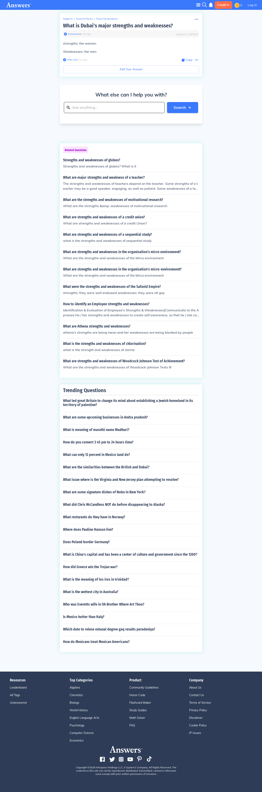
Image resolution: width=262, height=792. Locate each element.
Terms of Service (200, 702)
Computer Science (82, 733)
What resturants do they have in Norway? (94, 517)
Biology (74, 702)
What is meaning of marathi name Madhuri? (96, 429)
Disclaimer (196, 718)
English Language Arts (84, 718)
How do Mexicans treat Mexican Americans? (96, 641)
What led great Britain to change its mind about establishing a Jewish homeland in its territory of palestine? (128, 402)
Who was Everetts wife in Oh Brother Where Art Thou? (103, 604)
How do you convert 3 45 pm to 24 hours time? (98, 442)
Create (223, 5)
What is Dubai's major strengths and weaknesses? (118, 25)
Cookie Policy (198, 725)
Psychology (77, 725)
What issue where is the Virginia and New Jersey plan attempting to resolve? (121, 479)
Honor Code (137, 695)
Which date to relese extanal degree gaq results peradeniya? (109, 629)
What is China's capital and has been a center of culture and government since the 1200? (130, 554)
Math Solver (137, 718)
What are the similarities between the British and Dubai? (106, 467)
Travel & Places (84, 18)
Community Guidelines (144, 687)
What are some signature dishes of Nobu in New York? (104, 492)
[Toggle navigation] (198, 4)
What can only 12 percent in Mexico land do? (96, 454)
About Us (195, 687)
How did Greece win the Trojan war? (90, 567)
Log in (252, 5)
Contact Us (196, 695)
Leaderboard (18, 687)
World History (79, 710)
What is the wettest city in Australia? (90, 592)
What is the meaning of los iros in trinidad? (96, 579)
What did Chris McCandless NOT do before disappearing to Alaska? (114, 504)
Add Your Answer (131, 69)
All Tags (15, 695)
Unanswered (18, 702)
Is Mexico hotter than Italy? (83, 617)
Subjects (68, 18)
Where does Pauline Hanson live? (88, 529)
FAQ (132, 725)
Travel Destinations (107, 18)
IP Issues (195, 733)
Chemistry (76, 695)
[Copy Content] (187, 60)
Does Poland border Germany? (86, 542)
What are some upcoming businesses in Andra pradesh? (105, 417)
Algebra (75, 687)
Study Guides (138, 710)
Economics (77, 740)
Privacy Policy (198, 710)
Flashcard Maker (140, 702)
